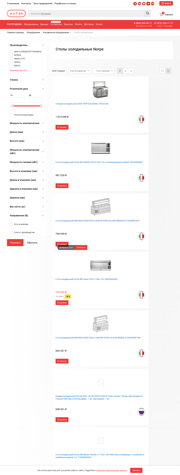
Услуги (99, 24)
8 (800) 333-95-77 (143, 23)
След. (132, 371)
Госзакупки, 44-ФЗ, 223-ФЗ (63, 396)
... (120, 371)
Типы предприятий (42, 3)
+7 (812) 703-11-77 (163, 23)
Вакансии (97, 414)
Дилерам (96, 410)
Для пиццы (45, 14)
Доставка (89, 24)
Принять (136, 470)
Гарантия (68, 24)
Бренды (44, 24)
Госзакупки (56, 23)
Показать (81, 247)
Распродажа (14, 24)
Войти (166, 3)
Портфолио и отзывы (65, 3)
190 (125, 371)
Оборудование (31, 24)
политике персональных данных (112, 470)
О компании (13, 3)
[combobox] (79, 71)
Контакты (26, 3)
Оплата (78, 24)
